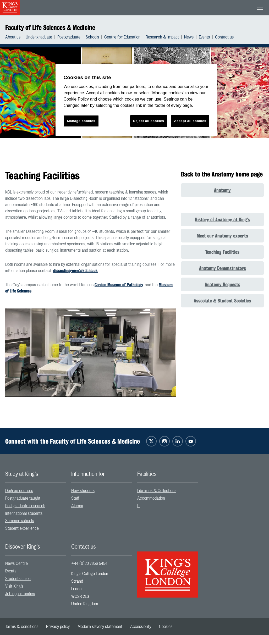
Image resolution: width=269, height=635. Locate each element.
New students (83, 491)
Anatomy (222, 190)
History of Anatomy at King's (222, 219)
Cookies (165, 627)
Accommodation (151, 498)
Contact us (224, 37)
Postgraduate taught (22, 498)
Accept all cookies (190, 121)
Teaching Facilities (222, 252)
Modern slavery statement (100, 627)
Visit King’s (14, 586)
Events (204, 37)
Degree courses (19, 491)
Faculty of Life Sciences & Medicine (50, 27)
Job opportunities (20, 594)
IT (138, 506)
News (189, 37)
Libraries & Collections (156, 491)
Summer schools (19, 521)
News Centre (16, 563)
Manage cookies (81, 121)
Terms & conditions (21, 627)
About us (12, 37)
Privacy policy (58, 627)
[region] (136, 100)
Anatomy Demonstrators (222, 268)
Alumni (77, 506)
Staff (75, 498)
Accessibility (140, 627)
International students (23, 513)
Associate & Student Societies (222, 300)
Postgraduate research (25, 506)
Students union (18, 579)
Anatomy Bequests (222, 284)
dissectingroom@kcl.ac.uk (75, 271)
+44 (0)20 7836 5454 (89, 563)
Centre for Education (122, 37)
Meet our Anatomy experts (222, 235)
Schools (92, 37)
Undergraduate (39, 37)
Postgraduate (68, 37)
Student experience (22, 528)
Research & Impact (162, 37)
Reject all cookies (148, 121)
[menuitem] (15, 37)
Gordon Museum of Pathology (119, 285)
